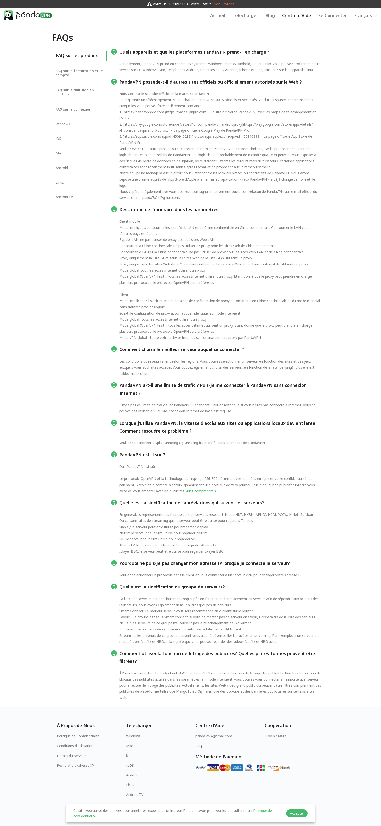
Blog (270, 15)
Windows (133, 736)
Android (132, 775)
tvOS (130, 765)
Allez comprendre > (201, 491)
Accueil (217, 15)
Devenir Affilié (275, 736)
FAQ (198, 745)
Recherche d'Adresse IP (75, 765)
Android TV (134, 794)
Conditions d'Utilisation (75, 745)
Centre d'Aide (296, 15)
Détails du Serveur (71, 755)
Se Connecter (332, 15)
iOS (128, 755)
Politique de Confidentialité (78, 736)
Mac (129, 745)
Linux (130, 785)
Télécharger (245, 15)
